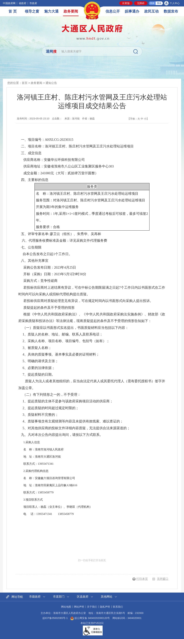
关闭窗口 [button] (162, 578)
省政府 (22, 3)
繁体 (159, 3)
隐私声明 (105, 606)
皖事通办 (132, 11)
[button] (126, 3)
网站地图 (66, 606)
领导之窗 (32, 11)
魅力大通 (51, 11)
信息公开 (112, 11)
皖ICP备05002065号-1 (55, 618)
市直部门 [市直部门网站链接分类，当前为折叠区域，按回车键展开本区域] (59, 596)
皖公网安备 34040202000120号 (90, 618)
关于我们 (92, 606)
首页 (24, 82)
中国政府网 (9, 3)
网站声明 (79, 606)
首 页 (12, 11)
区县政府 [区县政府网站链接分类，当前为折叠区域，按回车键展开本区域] (82, 596)
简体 (152, 3)
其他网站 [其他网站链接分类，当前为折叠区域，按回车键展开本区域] (106, 596)
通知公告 (51, 82)
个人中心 (175, 3)
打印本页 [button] (142, 578)
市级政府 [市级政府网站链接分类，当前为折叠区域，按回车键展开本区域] (35, 596)
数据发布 (171, 11)
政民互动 (151, 11)
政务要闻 (71, 11)
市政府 (33, 3)
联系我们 (118, 606)
